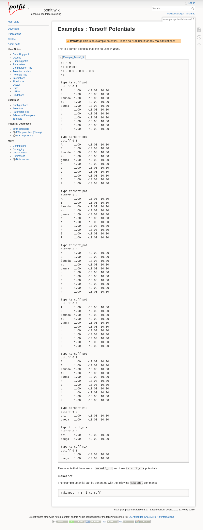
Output (16, 84)
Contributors (19, 146)
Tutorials (17, 118)
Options (17, 57)
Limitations (18, 95)
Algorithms (18, 81)
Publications (14, 34)
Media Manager (175, 13)
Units (15, 88)
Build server (22, 159)
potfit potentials (21, 129)
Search (193, 8)
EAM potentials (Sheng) (29, 132)
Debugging (18, 149)
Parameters (19, 64)
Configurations (20, 105)
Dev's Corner (20, 152)
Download (13, 28)
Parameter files (21, 112)
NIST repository (24, 135)
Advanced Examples (24, 115)
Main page (13, 21)
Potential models (22, 71)
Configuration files (22, 67)
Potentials (18, 108)
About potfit (14, 44)
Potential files (20, 74)
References (19, 156)
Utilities (17, 91)
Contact (12, 39)
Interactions (19, 78)
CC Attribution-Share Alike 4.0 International (152, 517)
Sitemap (190, 13)
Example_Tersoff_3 (73, 57)
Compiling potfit (21, 54)
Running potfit (20, 61)
